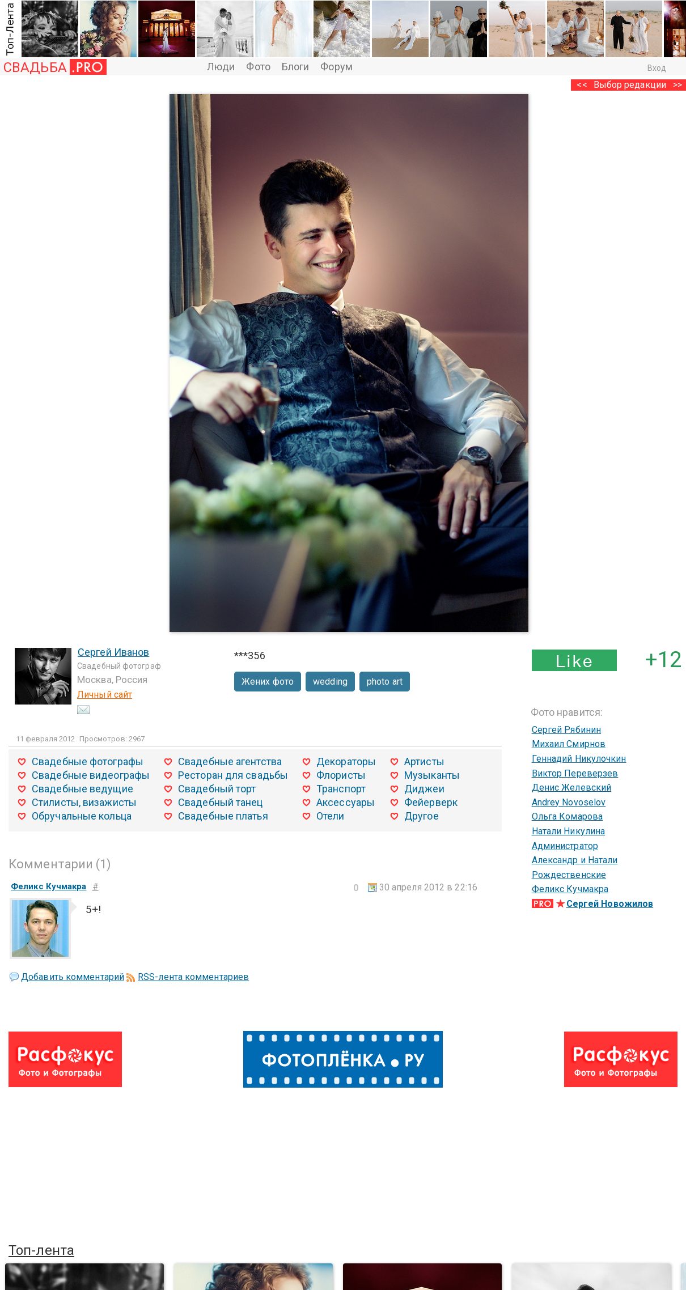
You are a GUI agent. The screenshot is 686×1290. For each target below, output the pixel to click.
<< (582, 84)
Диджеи (424, 789)
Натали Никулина (568, 831)
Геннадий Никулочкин (579, 758)
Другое (421, 816)
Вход (656, 68)
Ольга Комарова (567, 816)
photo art (385, 681)
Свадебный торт (217, 789)
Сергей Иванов (113, 652)
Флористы (341, 775)
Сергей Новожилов (610, 903)
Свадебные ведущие (82, 789)
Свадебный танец (220, 802)
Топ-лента (41, 1250)
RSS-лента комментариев (193, 976)
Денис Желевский (572, 787)
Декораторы (346, 761)
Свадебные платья (223, 816)
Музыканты (432, 775)
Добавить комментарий (72, 976)
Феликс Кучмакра (570, 889)
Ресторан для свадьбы (233, 775)
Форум (336, 67)
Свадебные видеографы (91, 775)
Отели (330, 816)
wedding (330, 681)
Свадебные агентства (230, 761)
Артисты (424, 761)
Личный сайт (104, 694)
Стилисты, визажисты (84, 802)
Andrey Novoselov (569, 802)
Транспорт (341, 789)
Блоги (296, 67)
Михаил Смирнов (568, 744)
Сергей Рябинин (566, 729)
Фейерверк (431, 802)
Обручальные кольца (82, 816)
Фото (258, 67)
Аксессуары (345, 802)
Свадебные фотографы (87, 761)
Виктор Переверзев (575, 773)
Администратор (565, 846)
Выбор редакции (630, 84)
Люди (221, 67)
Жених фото (268, 681)
